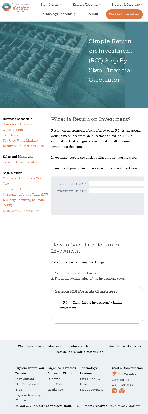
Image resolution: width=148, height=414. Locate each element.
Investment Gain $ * (71, 191)
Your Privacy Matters (124, 406)
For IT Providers (91, 389)
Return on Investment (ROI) (23, 146)
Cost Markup (13, 135)
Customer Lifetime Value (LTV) (26, 194)
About (93, 14)
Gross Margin (13, 130)
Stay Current (51, 4)
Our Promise (126, 374)
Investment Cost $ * (71, 184)
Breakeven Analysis (17, 124)
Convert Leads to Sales (20, 162)
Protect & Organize (127, 4)
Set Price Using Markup (20, 140)
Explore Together (87, 4)
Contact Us (120, 380)
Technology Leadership (59, 14)
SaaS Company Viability (21, 210)
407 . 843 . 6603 (123, 385)
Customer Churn (15, 189)
